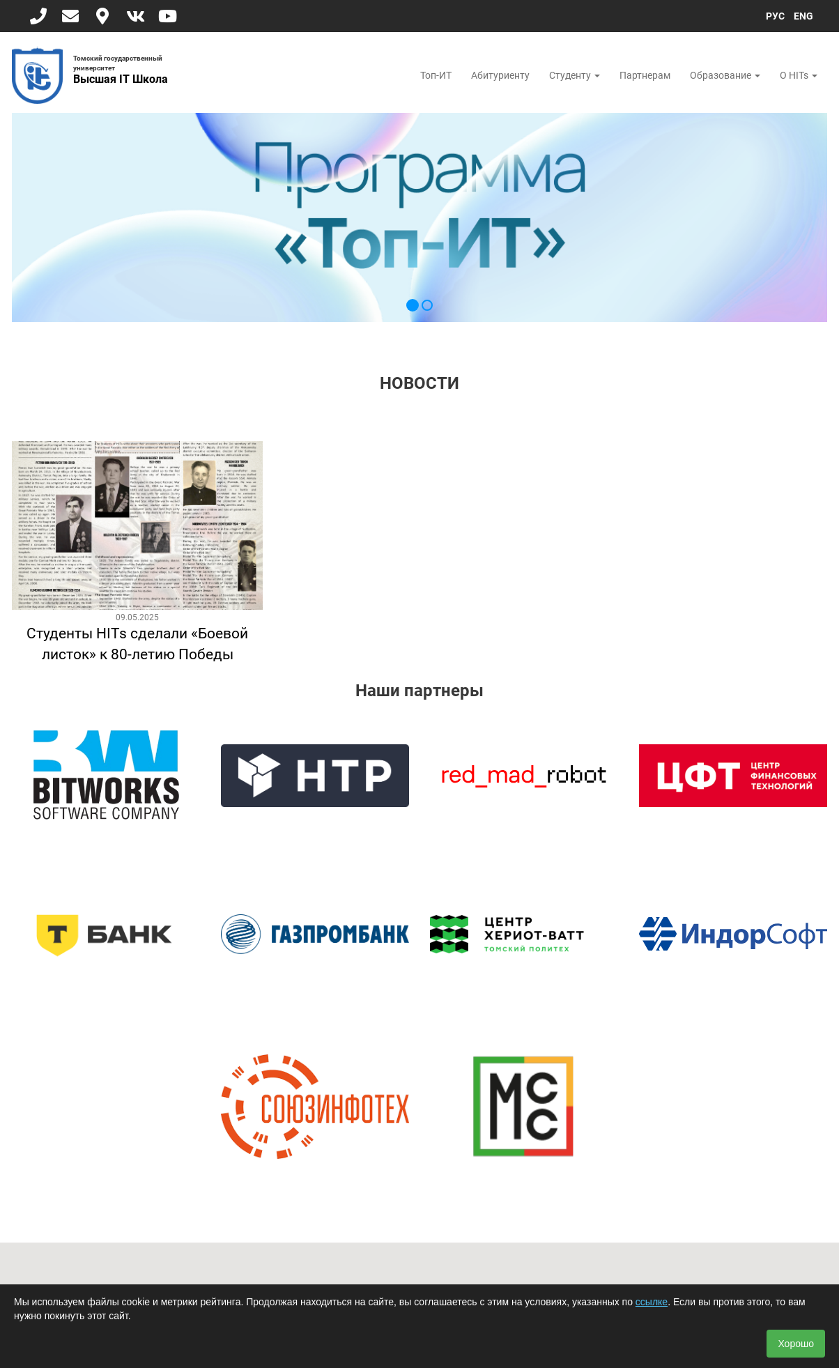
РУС (775, 16)
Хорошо (796, 1343)
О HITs (798, 75)
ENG (803, 16)
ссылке (652, 1301)
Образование (725, 75)
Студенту (574, 75)
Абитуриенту (500, 75)
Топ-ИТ (436, 75)
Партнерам (644, 75)
